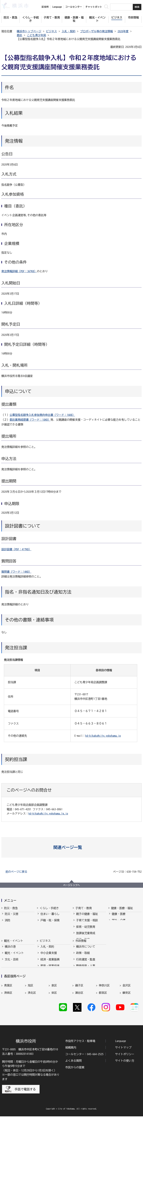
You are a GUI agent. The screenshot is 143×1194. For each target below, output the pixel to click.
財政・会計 (83, 1012)
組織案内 (70, 1125)
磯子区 (79, 1051)
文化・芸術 (11, 999)
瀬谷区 (79, 1058)
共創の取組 (47, 1012)
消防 (7, 923)
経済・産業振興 (49, 999)
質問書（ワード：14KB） (16, 571)
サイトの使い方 (124, 1138)
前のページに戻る (16, 871)
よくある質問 (73, 1138)
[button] (71, 847)
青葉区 (8, 1051)
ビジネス (51, 31)
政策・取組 (83, 993)
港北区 (32, 1058)
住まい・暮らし (49, 917)
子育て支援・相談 (87, 923)
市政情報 (81, 977)
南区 (125, 1065)
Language (120, 1118)
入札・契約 (68, 31)
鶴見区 (127, 1058)
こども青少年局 (36, 35)
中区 (30, 1065)
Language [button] (57, 7)
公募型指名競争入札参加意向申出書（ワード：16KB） (42, 415)
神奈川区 (104, 1051)
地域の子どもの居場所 (89, 955)
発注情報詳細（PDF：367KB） (19, 271)
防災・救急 (11, 908)
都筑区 (103, 1058)
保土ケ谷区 (82, 1065)
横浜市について (85, 986)
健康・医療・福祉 (122, 908)
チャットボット (93, 7)
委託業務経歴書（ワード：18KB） (30, 419)
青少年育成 (83, 949)
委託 (19, 35)
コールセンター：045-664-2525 (84, 1131)
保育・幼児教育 (85, 929)
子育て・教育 (84, 908)
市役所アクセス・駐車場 (80, 1118)
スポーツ (10, 1005)
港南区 (8, 1058)
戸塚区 (8, 1065)
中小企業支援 (48, 993)
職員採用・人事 (85, 1005)
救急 (7, 929)
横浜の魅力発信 (14, 1012)
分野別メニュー (49, 1025)
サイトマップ (123, 1125)
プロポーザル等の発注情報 (96, 31)
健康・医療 (118, 917)
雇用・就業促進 (49, 1005)
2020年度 (123, 31)
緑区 (101, 1065)
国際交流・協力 (49, 1018)
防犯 (7, 936)
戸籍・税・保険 (49, 923)
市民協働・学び (49, 929)
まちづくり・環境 (51, 936)
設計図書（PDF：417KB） (16, 549)
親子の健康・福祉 (87, 917)
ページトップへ (71, 885)
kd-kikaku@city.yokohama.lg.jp (48, 813)
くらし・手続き (49, 908)
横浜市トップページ (29, 31)
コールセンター (73, 7)
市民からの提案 (74, 1145)
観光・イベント (13, 977)
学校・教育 (83, 942)
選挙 (79, 1025)
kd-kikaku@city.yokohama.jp (103, 735)
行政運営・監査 (85, 999)
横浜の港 (10, 986)
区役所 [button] (45, 7)
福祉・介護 (118, 923)
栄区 (54, 1058)
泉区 (54, 1051)
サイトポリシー (124, 1131)
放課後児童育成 (85, 936)
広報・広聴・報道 (87, 1018)
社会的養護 (83, 961)
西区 (54, 1065)
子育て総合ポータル (88, 968)
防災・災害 (11, 917)
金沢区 (127, 1051)
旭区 (30, 1051)
